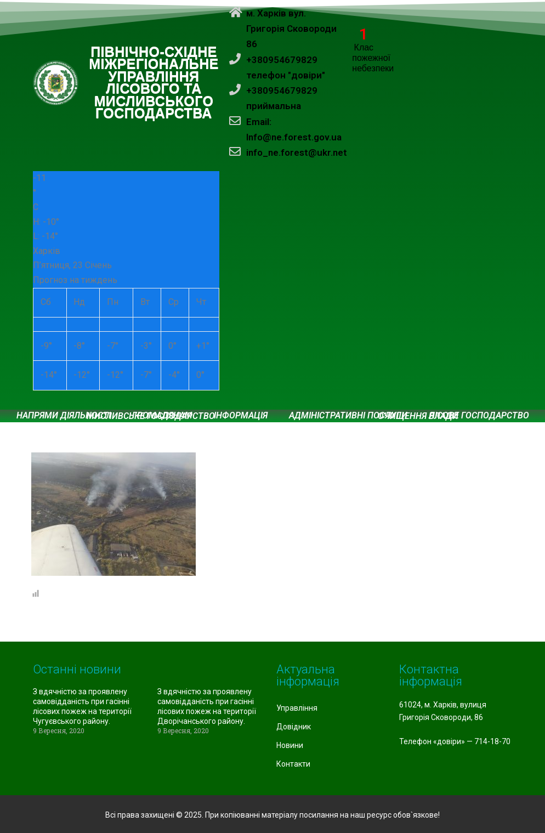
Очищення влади (418, 416)
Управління (296, 708)
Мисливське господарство (151, 416)
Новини (289, 745)
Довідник (293, 726)
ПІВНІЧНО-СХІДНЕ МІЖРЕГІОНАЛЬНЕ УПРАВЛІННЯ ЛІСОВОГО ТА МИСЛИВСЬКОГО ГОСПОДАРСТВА (154, 83)
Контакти (293, 764)
